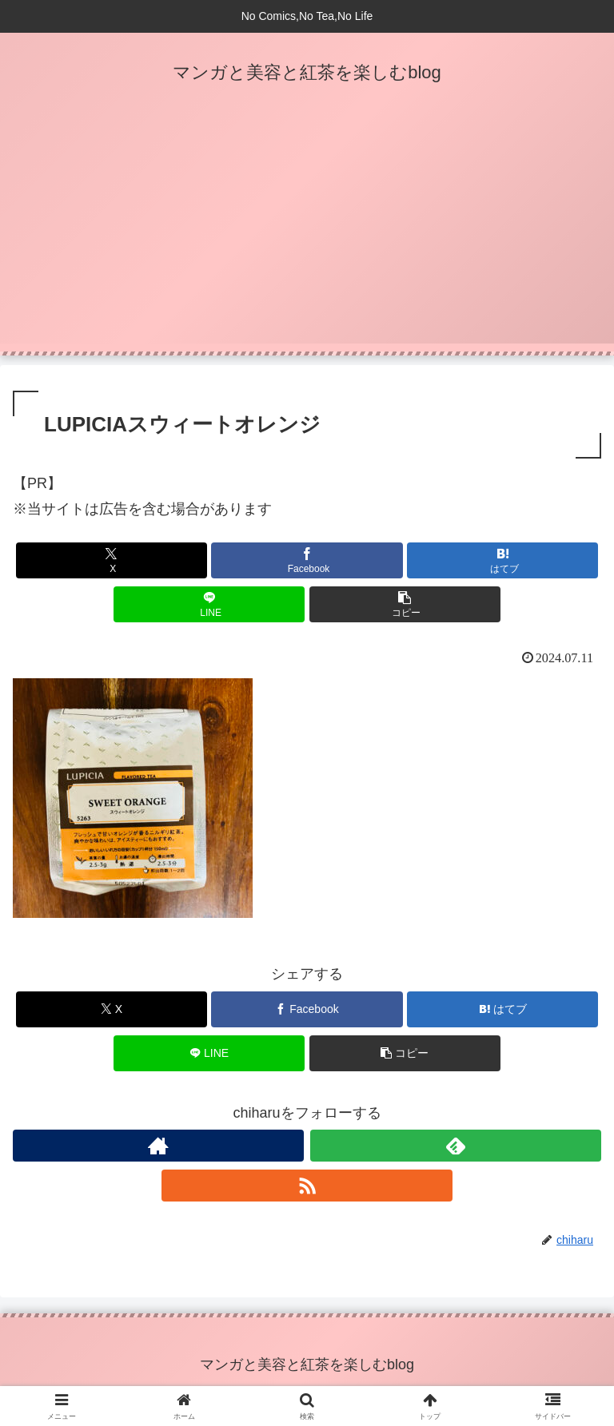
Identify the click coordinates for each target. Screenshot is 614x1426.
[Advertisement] (307, 232)
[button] (404, 604)
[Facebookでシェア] (306, 560)
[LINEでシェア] (209, 604)
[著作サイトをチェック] (158, 1146)
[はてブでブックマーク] (502, 560)
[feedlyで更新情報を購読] (455, 1146)
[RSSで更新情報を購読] (307, 1186)
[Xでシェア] (111, 560)
